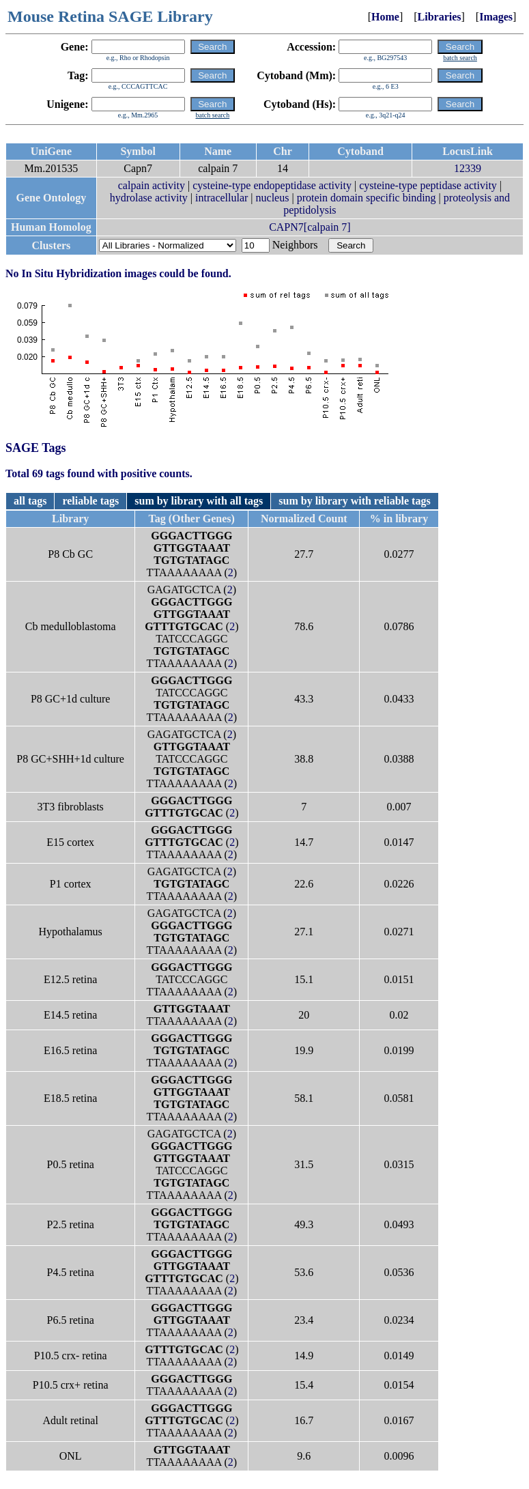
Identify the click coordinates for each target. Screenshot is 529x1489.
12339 (467, 168)
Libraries (439, 17)
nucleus (272, 197)
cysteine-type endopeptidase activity (272, 185)
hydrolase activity (149, 197)
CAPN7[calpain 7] (310, 227)
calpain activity (151, 185)
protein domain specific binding (366, 197)
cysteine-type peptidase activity (428, 185)
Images (496, 17)
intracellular (221, 197)
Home (385, 17)
